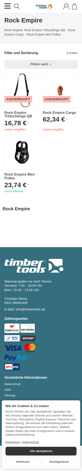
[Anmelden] (66, 6)
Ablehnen (23, 461)
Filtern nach (41, 64)
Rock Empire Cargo (59, 113)
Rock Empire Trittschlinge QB (18, 114)
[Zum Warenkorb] (74, 6)
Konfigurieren (59, 461)
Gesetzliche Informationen (25, 377)
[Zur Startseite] (44, 6)
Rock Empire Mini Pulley (19, 176)
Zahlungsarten (16, 318)
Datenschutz (31, 442)
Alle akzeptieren (41, 451)
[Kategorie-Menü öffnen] (7, 6)
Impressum (12, 442)
